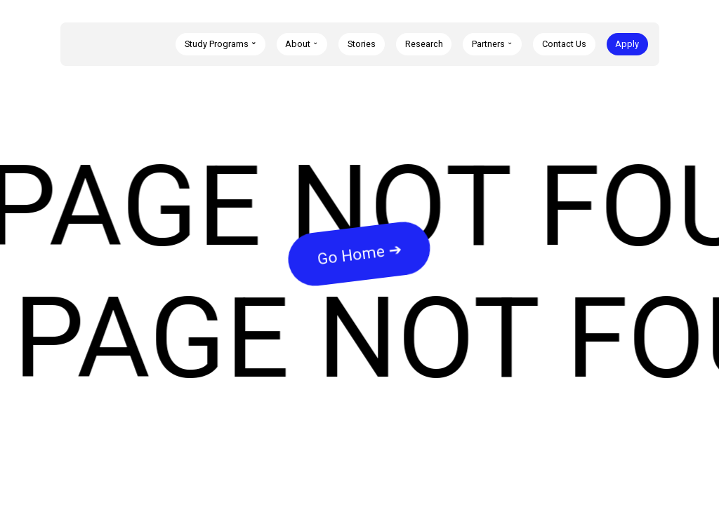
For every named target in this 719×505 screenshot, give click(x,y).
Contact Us (564, 44)
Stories (362, 44)
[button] (220, 44)
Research (424, 44)
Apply (627, 44)
